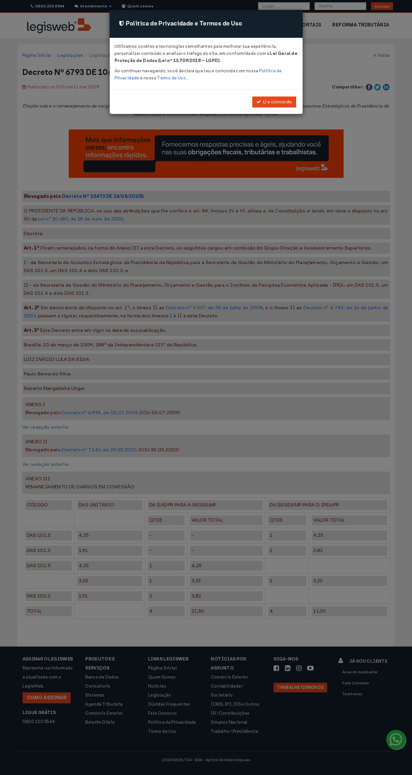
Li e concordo (274, 102)
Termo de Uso (171, 78)
